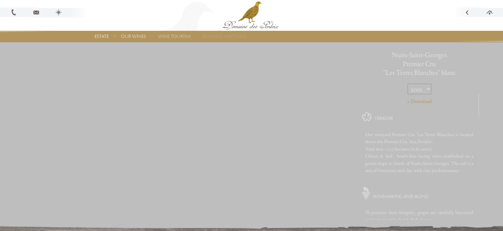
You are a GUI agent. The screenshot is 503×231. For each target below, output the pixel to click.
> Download (435, 101)
